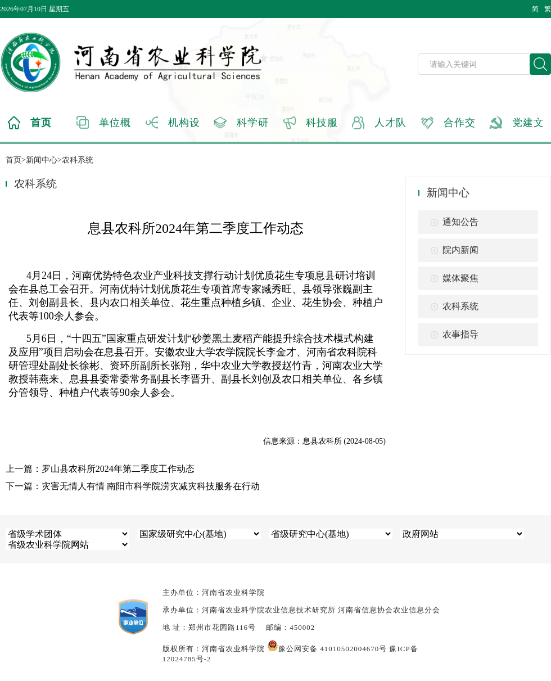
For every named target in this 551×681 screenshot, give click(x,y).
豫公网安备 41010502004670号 (327, 648)
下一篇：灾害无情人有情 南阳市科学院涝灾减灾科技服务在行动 (133, 486)
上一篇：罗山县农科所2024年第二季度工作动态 (100, 468)
